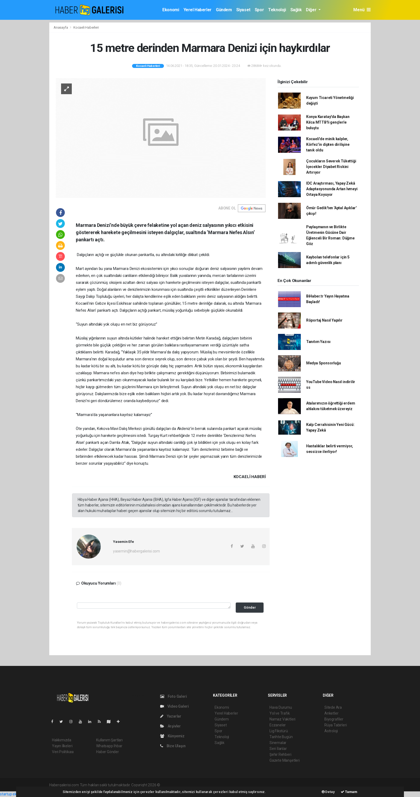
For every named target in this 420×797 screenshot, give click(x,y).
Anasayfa (61, 27)
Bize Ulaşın (173, 746)
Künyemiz (172, 736)
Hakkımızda (61, 740)
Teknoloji (277, 9)
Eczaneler (277, 725)
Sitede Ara (333, 707)
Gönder (250, 607)
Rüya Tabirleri (335, 725)
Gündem (224, 9)
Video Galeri (174, 706)
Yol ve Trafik (279, 713)
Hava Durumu (280, 707)
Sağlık (296, 9)
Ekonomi (170, 9)
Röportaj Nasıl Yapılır (324, 320)
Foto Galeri (173, 696)
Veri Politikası (63, 752)
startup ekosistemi (15, 794)
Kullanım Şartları (109, 740)
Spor (259, 9)
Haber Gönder (107, 752)
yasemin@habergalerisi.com (136, 551)
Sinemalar (277, 743)
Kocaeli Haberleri (86, 27)
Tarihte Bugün (281, 737)
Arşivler (170, 726)
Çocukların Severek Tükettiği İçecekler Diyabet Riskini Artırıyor (331, 166)
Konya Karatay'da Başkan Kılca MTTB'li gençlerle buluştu (328, 122)
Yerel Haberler (197, 9)
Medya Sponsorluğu (323, 363)
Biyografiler (333, 719)
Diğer (311, 9)
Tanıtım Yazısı (318, 342)
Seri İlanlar (278, 748)
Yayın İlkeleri (62, 746)
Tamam (349, 792)
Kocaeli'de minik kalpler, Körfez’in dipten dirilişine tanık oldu (328, 144)
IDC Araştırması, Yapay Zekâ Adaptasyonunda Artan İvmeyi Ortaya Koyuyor (332, 189)
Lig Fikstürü (278, 731)
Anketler (331, 713)
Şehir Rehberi (280, 754)
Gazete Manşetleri (284, 760)
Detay (328, 792)
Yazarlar (170, 716)
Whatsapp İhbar (109, 746)
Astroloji (331, 731)
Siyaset (243, 9)
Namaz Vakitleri (282, 719)
